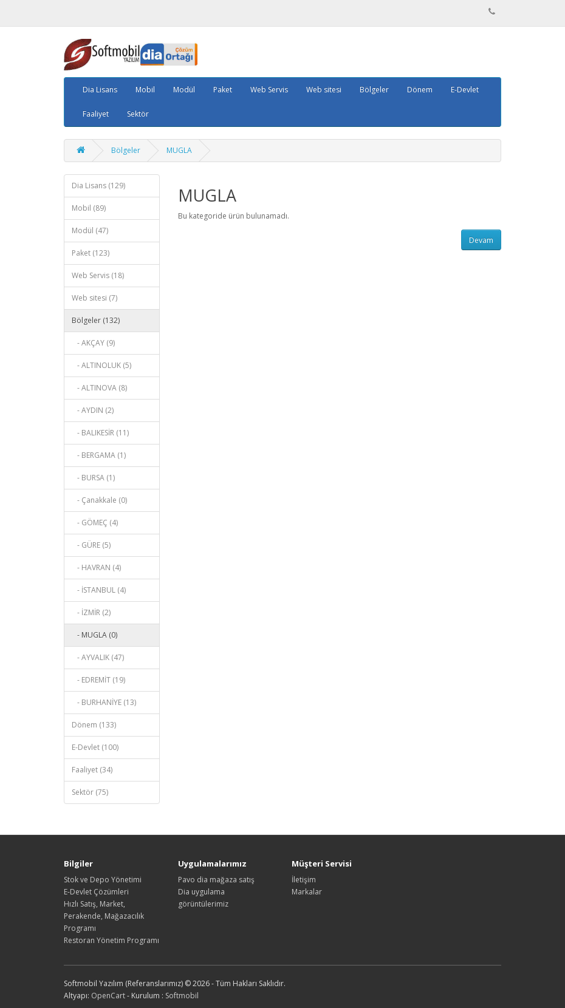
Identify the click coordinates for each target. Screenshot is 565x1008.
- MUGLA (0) (94, 635)
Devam (481, 240)
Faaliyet (96, 114)
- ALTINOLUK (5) (101, 365)
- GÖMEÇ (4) (95, 522)
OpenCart (108, 995)
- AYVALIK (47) (98, 657)
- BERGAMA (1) (99, 455)
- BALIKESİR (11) (100, 432)
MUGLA (179, 150)
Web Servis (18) (98, 275)
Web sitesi (323, 89)
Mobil (145, 89)
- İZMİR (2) (91, 612)
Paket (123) (90, 253)
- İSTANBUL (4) (99, 590)
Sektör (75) (90, 792)
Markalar (307, 892)
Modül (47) (90, 230)
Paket (222, 89)
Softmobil (182, 995)
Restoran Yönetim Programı (111, 940)
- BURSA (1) (93, 477)
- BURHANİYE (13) (104, 702)
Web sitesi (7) (94, 298)
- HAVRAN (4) (96, 567)
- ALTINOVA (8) (99, 388)
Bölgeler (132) (96, 320)
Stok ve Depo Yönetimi (103, 879)
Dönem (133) (94, 725)
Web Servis (269, 89)
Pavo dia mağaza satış (216, 879)
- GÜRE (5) (91, 545)
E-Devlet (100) (95, 747)
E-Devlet (465, 89)
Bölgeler (374, 89)
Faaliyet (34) (92, 770)
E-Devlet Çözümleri (96, 892)
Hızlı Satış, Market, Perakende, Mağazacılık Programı (104, 916)
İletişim (304, 879)
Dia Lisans (100, 89)
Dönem (420, 89)
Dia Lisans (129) (98, 185)
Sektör (138, 114)
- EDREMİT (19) (98, 680)
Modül (184, 89)
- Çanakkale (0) (99, 500)
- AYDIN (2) (93, 410)
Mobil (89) (89, 208)
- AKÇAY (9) (93, 343)
